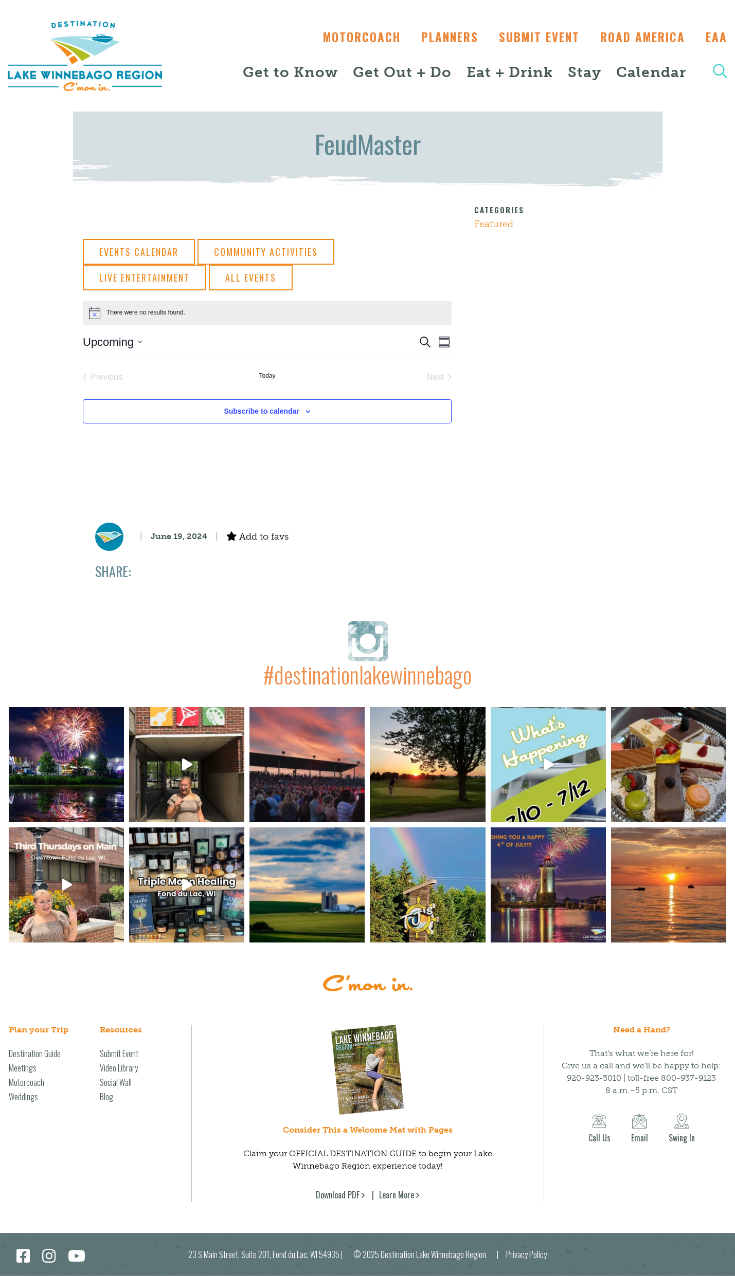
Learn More (396, 1195)
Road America (640, 37)
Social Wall (116, 1082)
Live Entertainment (144, 277)
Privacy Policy (526, 1254)
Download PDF (338, 1195)
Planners (442, 37)
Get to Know (290, 72)
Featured (493, 224)
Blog (106, 1096)
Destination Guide (35, 1053)
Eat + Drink (510, 72)
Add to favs (257, 536)
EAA (716, 37)
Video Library (119, 1068)
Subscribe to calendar (261, 411)
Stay (584, 72)
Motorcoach (351, 37)
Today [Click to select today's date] (267, 375)
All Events (250, 277)
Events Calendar (138, 251)
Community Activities (266, 251)
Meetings (23, 1068)
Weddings (23, 1096)
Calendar (651, 72)
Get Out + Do (402, 72)
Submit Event (534, 37)
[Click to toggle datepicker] (112, 342)
